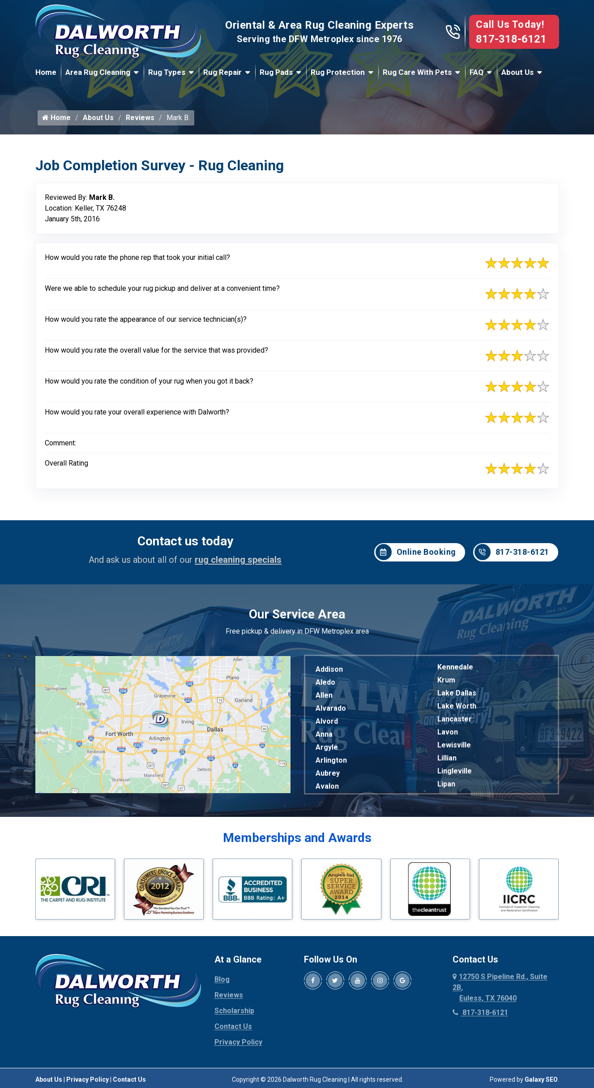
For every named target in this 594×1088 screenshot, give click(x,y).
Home (45, 72)
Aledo (325, 682)
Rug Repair (222, 72)
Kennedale (455, 667)
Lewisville (454, 745)
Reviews (140, 117)
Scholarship (234, 1010)
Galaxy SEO (541, 1079)
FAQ (476, 72)
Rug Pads (276, 72)
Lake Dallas (456, 693)
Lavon (447, 732)
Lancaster (454, 719)
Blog (222, 979)
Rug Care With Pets (417, 72)
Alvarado (331, 708)
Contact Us (233, 1026)
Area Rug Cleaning (97, 72)
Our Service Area (297, 614)
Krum (446, 680)
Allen (324, 695)
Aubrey (328, 773)
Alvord (327, 721)
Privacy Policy (238, 1042)
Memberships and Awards (297, 837)
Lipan (446, 784)
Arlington (331, 760)
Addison (329, 669)
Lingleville (454, 771)
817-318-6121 (511, 39)
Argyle (327, 747)
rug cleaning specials (238, 559)
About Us (517, 72)
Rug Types (166, 72)
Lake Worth (456, 706)
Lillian (447, 758)
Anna (324, 734)
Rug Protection (338, 72)
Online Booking (416, 552)
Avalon (327, 786)
